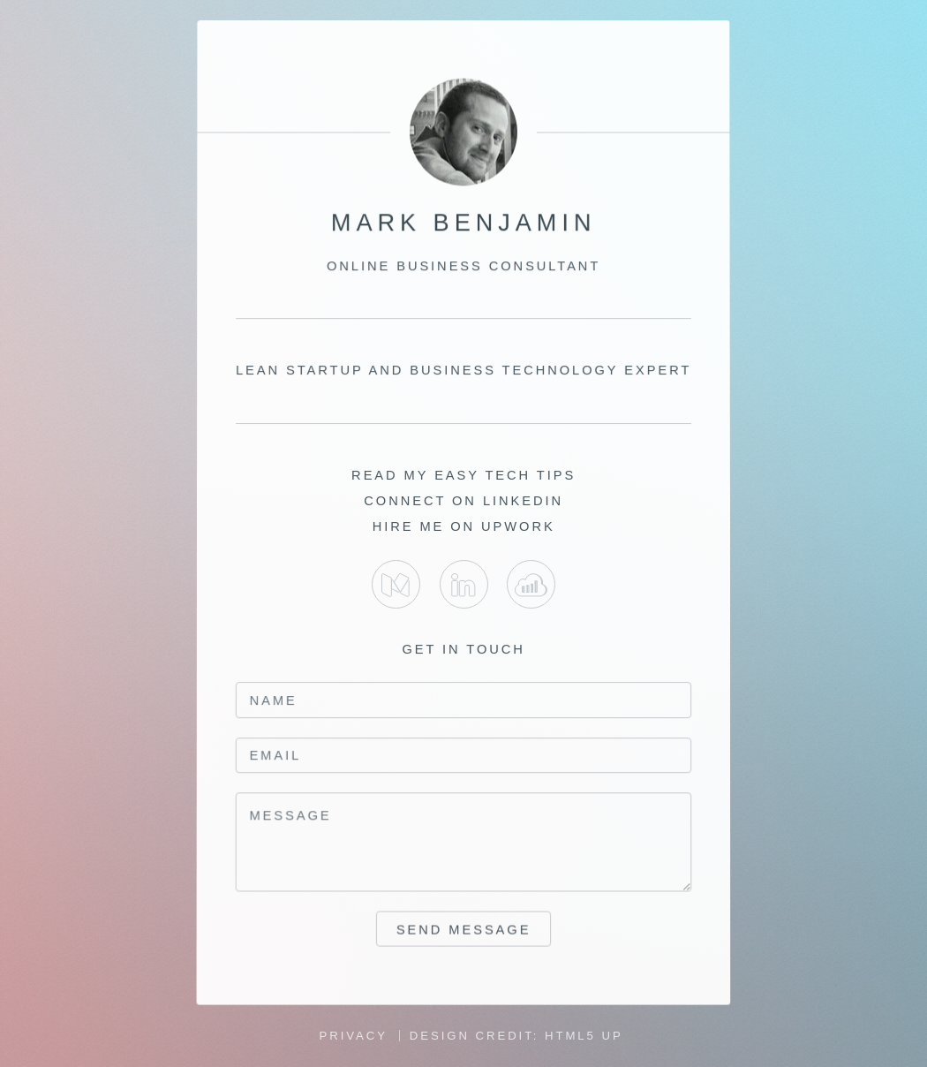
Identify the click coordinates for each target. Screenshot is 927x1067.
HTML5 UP (584, 1035)
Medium (396, 584)
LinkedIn (463, 584)
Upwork (531, 584)
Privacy (354, 1035)
